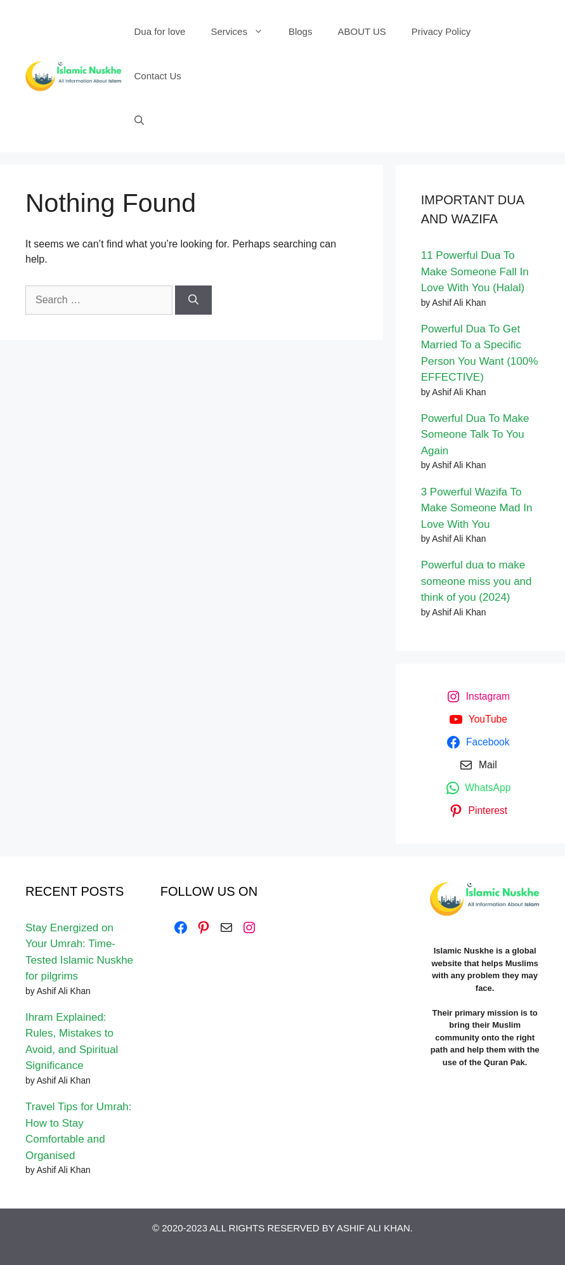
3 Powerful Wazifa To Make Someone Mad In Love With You (477, 508)
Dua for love (160, 31)
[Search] (193, 300)
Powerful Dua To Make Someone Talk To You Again (475, 434)
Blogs (301, 31)
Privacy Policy (441, 31)
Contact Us (157, 75)
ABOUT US (361, 31)
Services (243, 32)
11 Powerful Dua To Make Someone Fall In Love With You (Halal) (475, 271)
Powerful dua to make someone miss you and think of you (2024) (476, 581)
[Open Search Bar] (139, 121)
